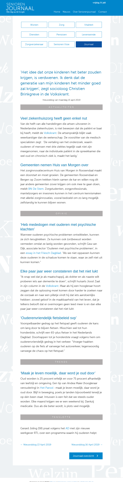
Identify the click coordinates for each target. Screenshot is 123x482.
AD (67, 423)
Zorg (61, 24)
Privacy (53, 477)
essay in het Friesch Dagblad (43, 248)
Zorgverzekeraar (34, 41)
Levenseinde (89, 33)
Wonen (34, 24)
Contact (102, 11)
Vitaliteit (88, 24)
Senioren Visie (61, 41)
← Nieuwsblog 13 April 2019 (35, 440)
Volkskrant (50, 128)
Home (57, 11)
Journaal (88, 41)
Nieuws (66, 11)
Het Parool (46, 383)
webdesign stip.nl (86, 477)
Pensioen (61, 33)
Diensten (34, 33)
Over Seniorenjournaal (84, 11)
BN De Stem (36, 184)
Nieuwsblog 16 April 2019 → (87, 440)
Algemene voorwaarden (67, 477)
